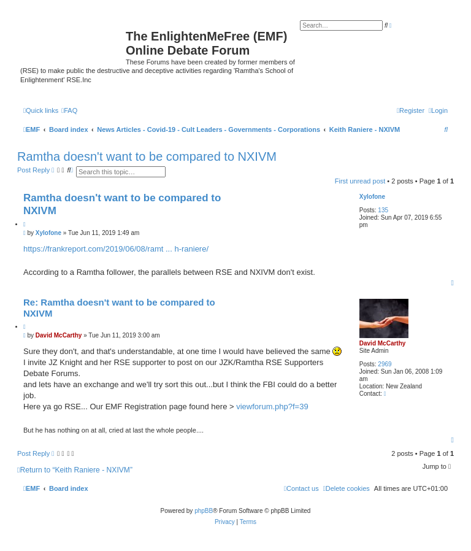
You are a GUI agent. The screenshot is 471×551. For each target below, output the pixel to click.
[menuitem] (69, 110)
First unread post (360, 181)
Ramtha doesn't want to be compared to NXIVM (147, 156)
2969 (384, 364)
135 (383, 210)
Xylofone (372, 196)
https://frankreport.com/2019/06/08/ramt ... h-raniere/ (116, 248)
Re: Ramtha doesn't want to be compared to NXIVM (119, 308)
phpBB (203, 510)
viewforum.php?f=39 (272, 406)
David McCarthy (382, 343)
